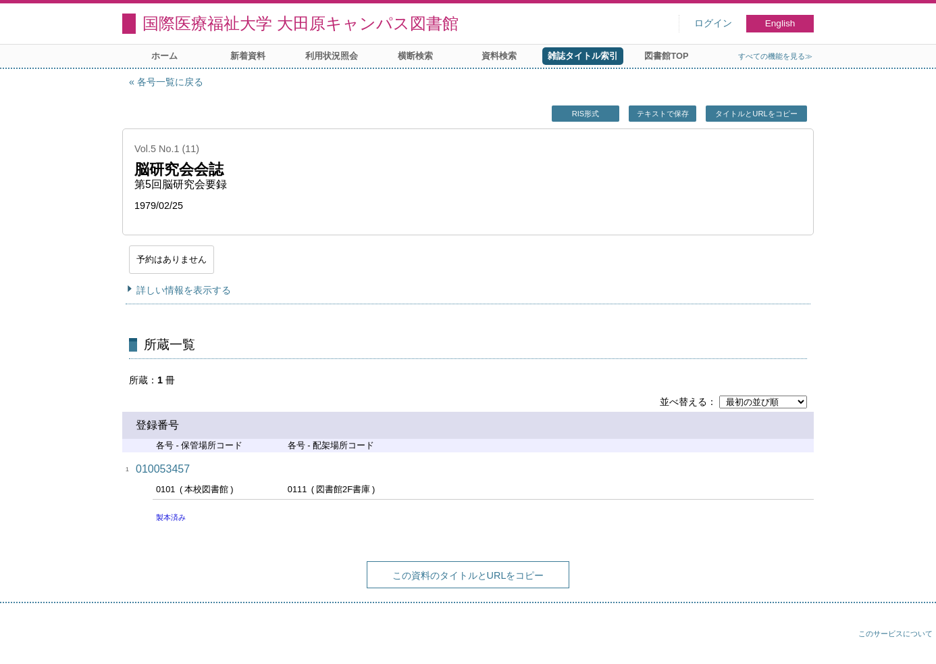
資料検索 (499, 56)
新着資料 (247, 56)
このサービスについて (895, 634)
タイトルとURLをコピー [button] (756, 114)
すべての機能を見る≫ (775, 56)
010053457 (163, 469)
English (780, 23)
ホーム (164, 56)
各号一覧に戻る (170, 81)
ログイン (713, 23)
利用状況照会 (331, 56)
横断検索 (415, 56)
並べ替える (683, 401)
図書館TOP (666, 56)
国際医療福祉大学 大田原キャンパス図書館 (300, 23)
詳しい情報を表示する (183, 290)
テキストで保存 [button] (663, 114)
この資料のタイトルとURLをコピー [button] (468, 575)
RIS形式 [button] (586, 114)
